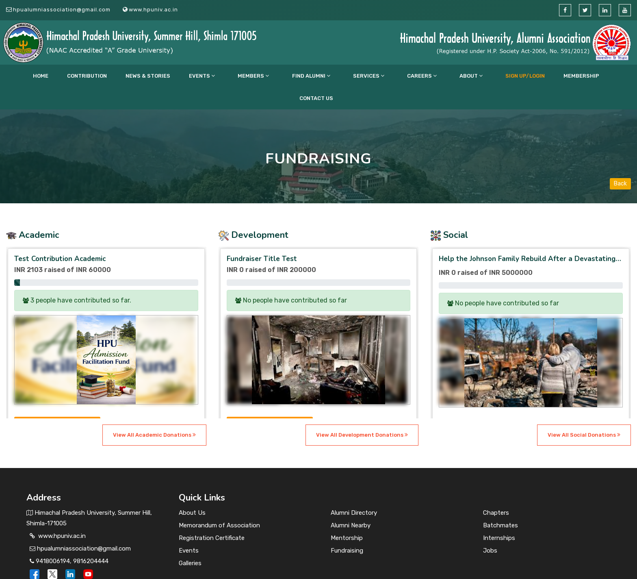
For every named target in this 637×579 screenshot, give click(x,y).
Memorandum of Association (219, 503)
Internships (499, 515)
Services (335, 76)
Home (90, 76)
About (410, 76)
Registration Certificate (212, 515)
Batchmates (500, 503)
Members (248, 76)
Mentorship (347, 515)
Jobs (490, 528)
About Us (192, 490)
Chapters (496, 490)
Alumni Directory (354, 490)
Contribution (123, 76)
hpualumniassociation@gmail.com (61, 10)
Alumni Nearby (350, 503)
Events (210, 76)
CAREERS (375, 76)
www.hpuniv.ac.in (153, 10)
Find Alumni (292, 76)
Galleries (190, 540)
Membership (493, 76)
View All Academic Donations (154, 412)
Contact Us (532, 76)
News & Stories (170, 76)
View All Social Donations (584, 412)
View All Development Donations (362, 412)
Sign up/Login (450, 76)
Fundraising (347, 528)
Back (620, 161)
